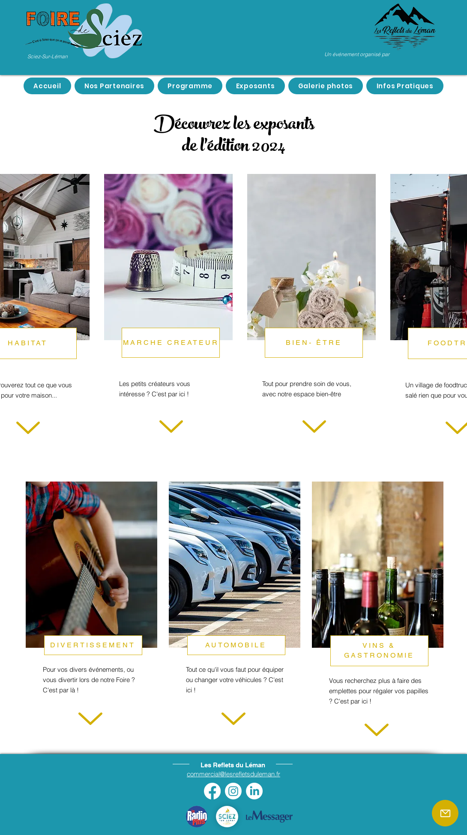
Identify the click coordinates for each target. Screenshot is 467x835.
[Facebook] (212, 791)
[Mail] (445, 813)
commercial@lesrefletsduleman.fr (233, 774)
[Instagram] (233, 791)
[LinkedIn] (254, 791)
